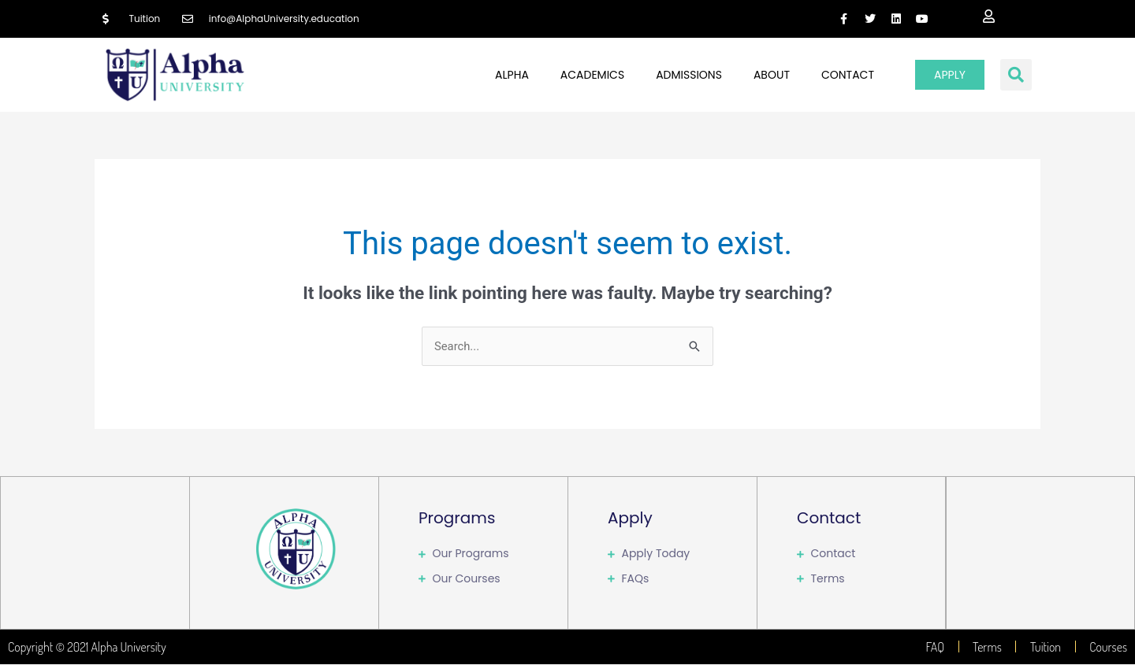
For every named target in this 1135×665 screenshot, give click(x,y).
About (772, 75)
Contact (847, 75)
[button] (1016, 75)
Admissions (689, 75)
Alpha (512, 75)
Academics (592, 75)
